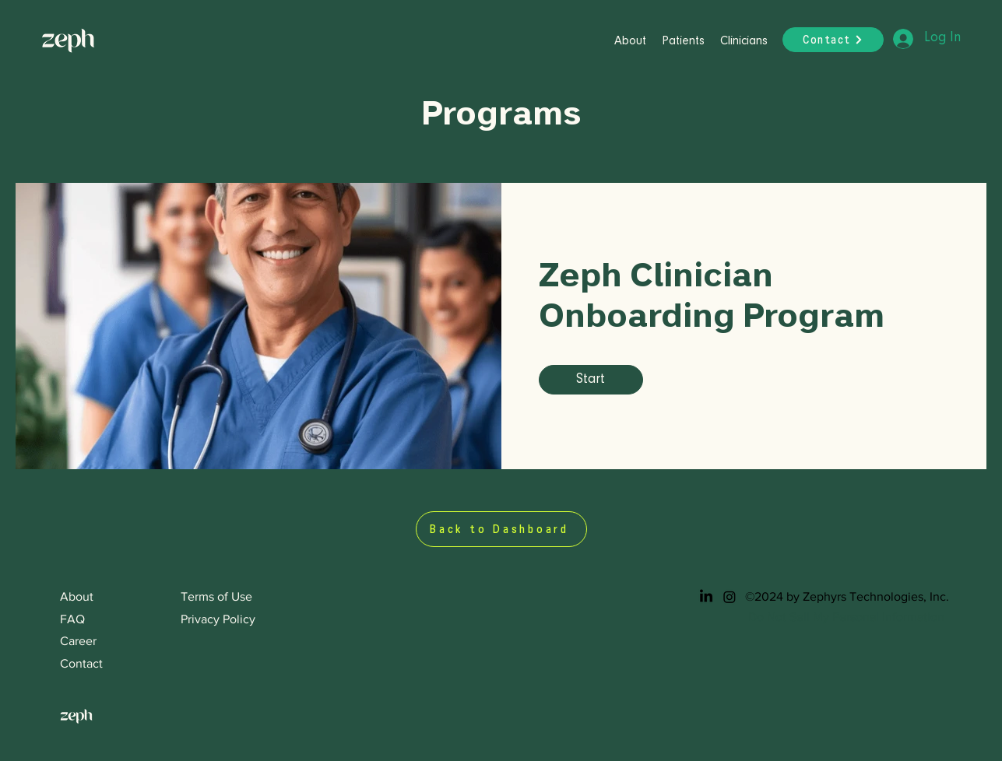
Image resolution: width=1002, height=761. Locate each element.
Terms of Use (216, 596)
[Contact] (833, 39)
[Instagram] (729, 597)
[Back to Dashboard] (501, 529)
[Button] (77, 39)
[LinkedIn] (706, 597)
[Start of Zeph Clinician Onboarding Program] (591, 380)
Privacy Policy (218, 619)
